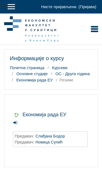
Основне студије (32, 73)
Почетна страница (27, 67)
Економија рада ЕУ (34, 80)
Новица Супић (49, 142)
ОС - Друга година (72, 73)
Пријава (87, 6)
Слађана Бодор (50, 136)
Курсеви (59, 67)
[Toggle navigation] (94, 29)
